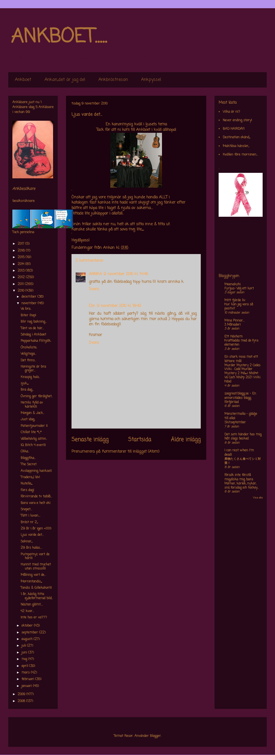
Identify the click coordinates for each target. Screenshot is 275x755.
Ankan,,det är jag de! (65, 80)
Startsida (139, 440)
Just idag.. (28, 419)
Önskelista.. (29, 347)
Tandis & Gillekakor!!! (36, 587)
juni (24, 652)
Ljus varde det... (32, 535)
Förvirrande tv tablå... (36, 496)
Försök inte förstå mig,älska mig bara (238, 477)
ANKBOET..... (59, 37)
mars (26, 672)
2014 (21, 264)
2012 (22, 277)
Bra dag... (27, 389)
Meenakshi (232, 284)
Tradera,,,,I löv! (30, 477)
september (30, 632)
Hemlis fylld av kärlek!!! (32, 404)
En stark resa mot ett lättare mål (241, 359)
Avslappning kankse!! (36, 471)
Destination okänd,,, (236, 137)
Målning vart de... (33, 575)
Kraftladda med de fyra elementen (241, 342)
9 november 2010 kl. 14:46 (126, 274)
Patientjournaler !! (34, 426)
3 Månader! (232, 324)
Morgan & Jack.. (32, 413)
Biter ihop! (28, 315)
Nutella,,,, (26, 483)
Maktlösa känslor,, (236, 146)
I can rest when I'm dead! (239, 452)
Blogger (155, 736)
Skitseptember (235, 422)
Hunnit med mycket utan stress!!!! (36, 566)
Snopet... (26, 509)
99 (28, 112)
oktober (27, 625)
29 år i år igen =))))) (36, 528)
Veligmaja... (28, 353)
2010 (21, 290)
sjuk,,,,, (24, 383)
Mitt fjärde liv (234, 300)
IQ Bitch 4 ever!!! (33, 445)
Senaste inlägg (90, 440)
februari (28, 679)
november (29, 303)
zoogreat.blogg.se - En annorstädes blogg (240, 396)
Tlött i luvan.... (30, 515)
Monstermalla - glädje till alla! (240, 416)
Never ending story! (237, 120)
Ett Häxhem (233, 336)
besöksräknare (23, 201)
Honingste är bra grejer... (33, 368)
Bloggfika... (28, 458)
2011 (21, 284)
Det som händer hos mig (243, 434)
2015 (22, 257)
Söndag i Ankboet (33, 334)
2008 (22, 701)
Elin (92, 306)
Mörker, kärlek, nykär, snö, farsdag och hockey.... (241, 485)
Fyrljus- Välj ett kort (239, 288)
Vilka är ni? (231, 111)
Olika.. (25, 451)
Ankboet (23, 80)
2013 (22, 270)
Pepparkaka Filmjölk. (36, 341)
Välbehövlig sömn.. (34, 438)
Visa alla (258, 498)
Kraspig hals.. (30, 377)
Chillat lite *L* (31, 432)
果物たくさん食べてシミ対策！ (242, 461)
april (25, 666)
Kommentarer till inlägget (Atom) (131, 452)
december (29, 296)
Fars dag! (27, 490)
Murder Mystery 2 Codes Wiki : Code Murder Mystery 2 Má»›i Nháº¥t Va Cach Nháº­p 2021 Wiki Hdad (242, 373)
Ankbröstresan (113, 80)
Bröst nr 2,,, (29, 522)
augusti (27, 639)
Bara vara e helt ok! (35, 503)
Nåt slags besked (236, 438)
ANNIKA (95, 274)
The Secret (29, 464)
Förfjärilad (231, 402)
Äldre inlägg (186, 440)
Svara (94, 289)
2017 (21, 243)
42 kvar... (27, 611)
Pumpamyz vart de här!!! (35, 556)
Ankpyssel (151, 80)
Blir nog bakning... (34, 321)
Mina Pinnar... (234, 320)
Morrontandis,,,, (31, 581)
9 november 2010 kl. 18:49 (119, 306)
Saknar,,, (26, 541)
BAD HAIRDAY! (233, 128)
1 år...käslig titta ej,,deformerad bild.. (37, 596)
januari (27, 686)
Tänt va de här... (32, 328)
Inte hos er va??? (34, 617)
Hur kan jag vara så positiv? (238, 306)
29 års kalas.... (31, 547)
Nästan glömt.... (32, 604)
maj (24, 659)
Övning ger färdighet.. (37, 396)
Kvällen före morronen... (240, 154)
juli (24, 645)
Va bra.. (26, 308)
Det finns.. (28, 360)
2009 (22, 694)
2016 (22, 250)
